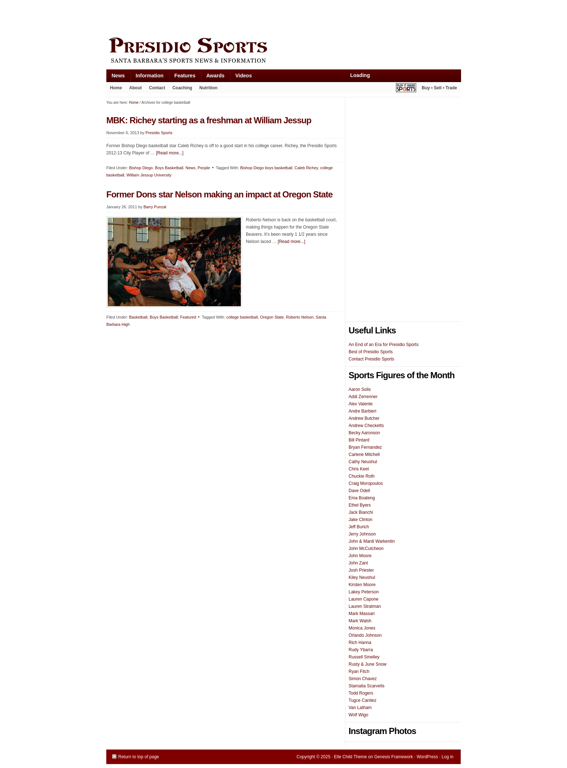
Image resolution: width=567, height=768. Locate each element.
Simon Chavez (363, 678)
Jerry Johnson (362, 534)
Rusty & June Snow (368, 664)
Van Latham (360, 707)
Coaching (182, 87)
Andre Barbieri (362, 411)
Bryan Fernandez (365, 447)
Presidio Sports (283, 51)
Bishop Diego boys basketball (266, 168)
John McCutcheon (366, 548)
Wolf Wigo (358, 714)
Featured (188, 317)
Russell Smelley (364, 657)
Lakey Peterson (364, 591)
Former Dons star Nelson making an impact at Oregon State (219, 194)
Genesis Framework (393, 756)
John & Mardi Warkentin (372, 541)
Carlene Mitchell (364, 454)
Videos (243, 75)
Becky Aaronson (364, 432)
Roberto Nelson (300, 317)
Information (146, 77)
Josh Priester (361, 570)
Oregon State (272, 317)
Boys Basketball (169, 168)
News (115, 77)
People (204, 168)
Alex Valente (361, 403)
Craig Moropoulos (366, 483)
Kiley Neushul (362, 577)
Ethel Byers (360, 505)
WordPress (427, 756)
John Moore (360, 555)
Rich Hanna (360, 642)
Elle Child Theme (350, 756)
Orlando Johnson (365, 635)
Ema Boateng (362, 497)
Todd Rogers (361, 693)
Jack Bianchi (361, 512)
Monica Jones (362, 628)
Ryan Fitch (359, 671)
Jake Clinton (360, 519)
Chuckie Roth (362, 476)
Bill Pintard (359, 440)
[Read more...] (169, 152)
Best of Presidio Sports (371, 351)
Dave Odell (359, 490)
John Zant (358, 563)
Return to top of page (138, 756)
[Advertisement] (238, 17)
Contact (157, 87)
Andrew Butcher (364, 418)
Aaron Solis (360, 389)
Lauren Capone (364, 599)
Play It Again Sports (406, 88)
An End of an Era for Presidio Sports (383, 344)
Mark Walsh (360, 620)
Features (182, 77)
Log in (447, 756)
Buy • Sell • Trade (439, 87)
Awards (212, 77)
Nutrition (208, 87)
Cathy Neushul (363, 461)
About (133, 89)
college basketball (242, 317)
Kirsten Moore (362, 584)
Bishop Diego (141, 168)
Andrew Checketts (366, 425)
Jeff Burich (359, 526)
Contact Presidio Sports (371, 359)
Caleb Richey (306, 168)
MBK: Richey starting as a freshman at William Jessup (208, 120)
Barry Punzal (155, 207)
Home (116, 87)
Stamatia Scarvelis (366, 685)
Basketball (138, 317)
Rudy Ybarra (361, 649)
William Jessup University (149, 175)
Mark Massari (362, 613)
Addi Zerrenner (363, 396)
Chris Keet (359, 469)
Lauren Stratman (365, 606)
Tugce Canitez (362, 700)
